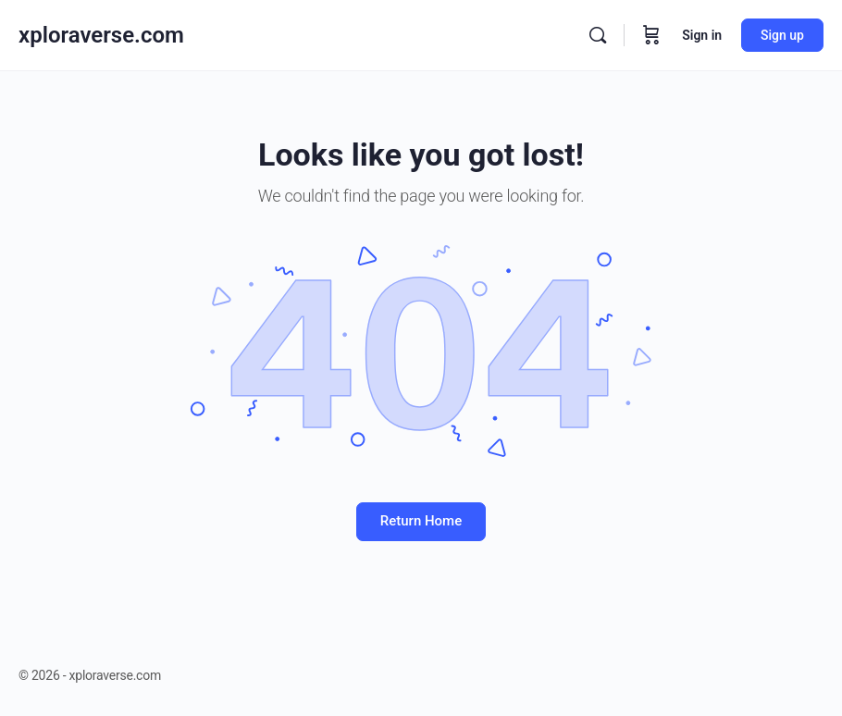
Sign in (702, 35)
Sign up (782, 35)
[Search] (597, 35)
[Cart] (651, 35)
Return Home (421, 520)
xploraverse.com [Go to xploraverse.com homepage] (101, 35)
